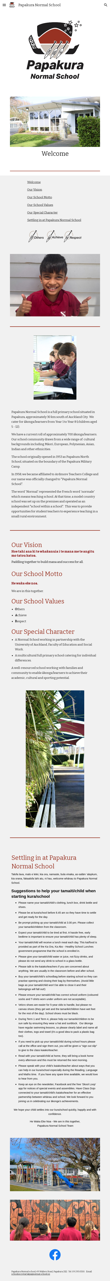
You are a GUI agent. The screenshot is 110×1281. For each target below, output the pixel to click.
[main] (55, 154)
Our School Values (40, 205)
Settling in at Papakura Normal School (54, 220)
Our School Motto (39, 197)
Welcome (34, 182)
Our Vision (34, 190)
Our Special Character (42, 212)
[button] (4, 5)
